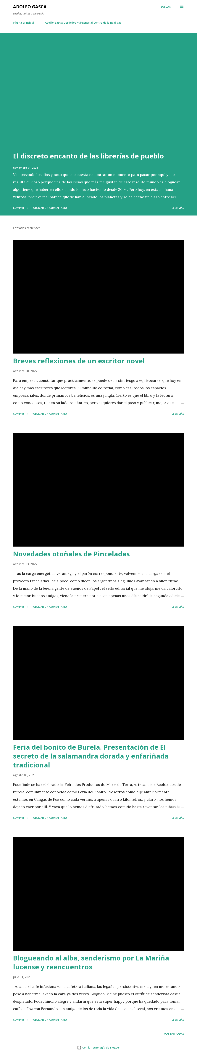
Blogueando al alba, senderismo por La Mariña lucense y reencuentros (91, 962)
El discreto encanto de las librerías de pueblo (88, 156)
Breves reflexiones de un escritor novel (79, 360)
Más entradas (174, 1033)
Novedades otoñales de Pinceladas (71, 553)
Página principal (23, 22)
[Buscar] (166, 6)
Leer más (178, 208)
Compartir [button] (20, 208)
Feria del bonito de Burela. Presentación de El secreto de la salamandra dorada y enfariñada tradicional (91, 756)
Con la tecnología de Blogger (98, 1047)
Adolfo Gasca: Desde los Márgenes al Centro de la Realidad (83, 22)
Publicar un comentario (49, 208)
